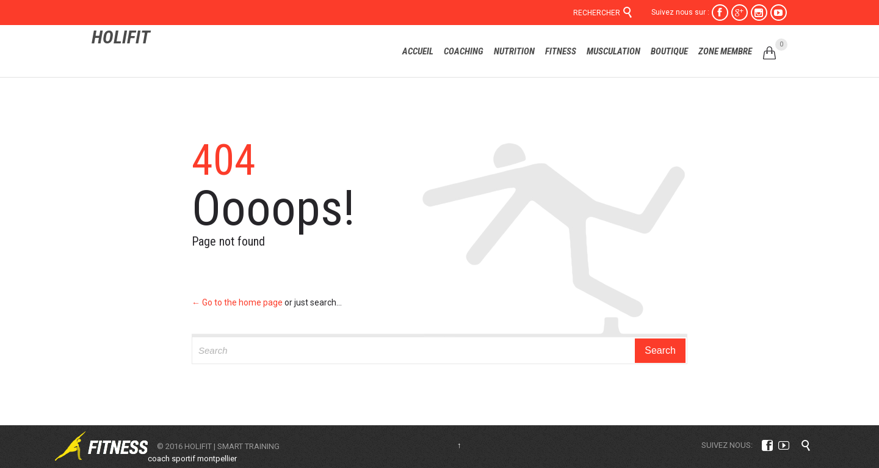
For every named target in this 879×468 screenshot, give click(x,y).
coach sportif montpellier (192, 458)
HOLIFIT (121, 37)
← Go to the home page (237, 302)
